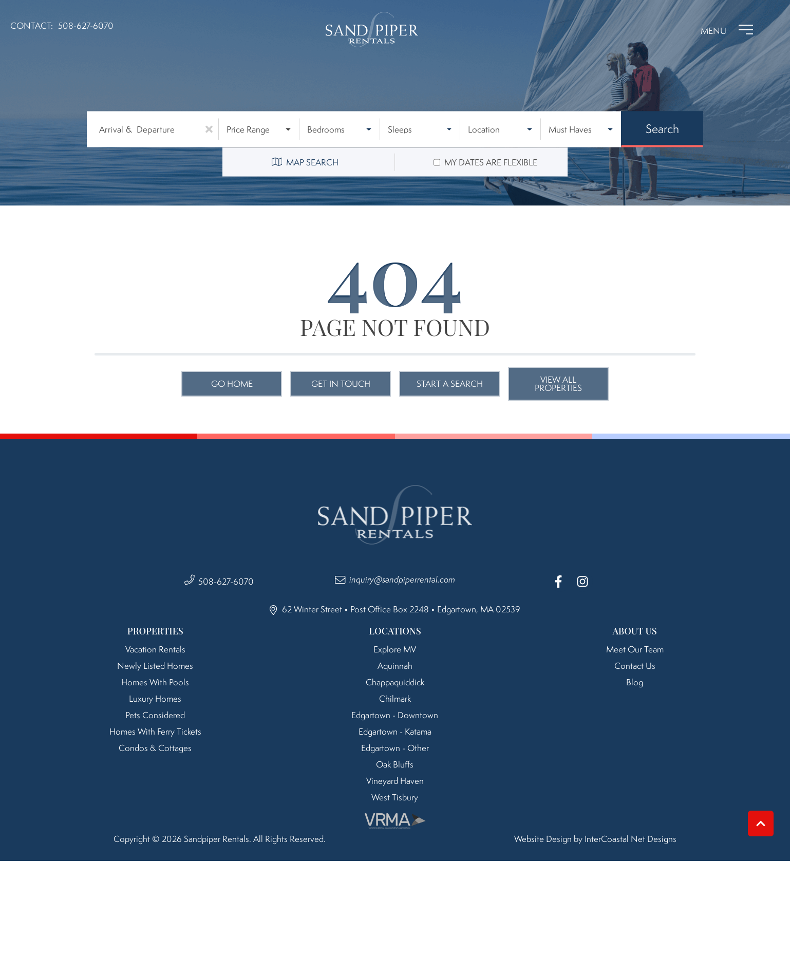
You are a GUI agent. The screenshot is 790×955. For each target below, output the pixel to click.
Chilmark (395, 698)
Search (662, 128)
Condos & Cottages (155, 748)
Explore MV (394, 649)
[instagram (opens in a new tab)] (582, 581)
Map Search (305, 162)
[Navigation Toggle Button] (726, 29)
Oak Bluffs (394, 764)
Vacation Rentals (155, 649)
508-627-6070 (226, 581)
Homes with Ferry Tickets (155, 731)
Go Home (232, 383)
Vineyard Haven (395, 781)
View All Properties (558, 384)
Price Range (248, 129)
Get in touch (340, 383)
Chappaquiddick (395, 682)
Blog (634, 682)
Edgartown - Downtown (394, 715)
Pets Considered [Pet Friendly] (155, 715)
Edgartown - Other (395, 748)
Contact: (31, 25)
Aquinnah (395, 665)
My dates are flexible (490, 162)
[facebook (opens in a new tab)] (560, 581)
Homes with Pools (155, 682)
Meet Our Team (635, 649)
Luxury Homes (155, 698)
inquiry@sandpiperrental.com (402, 579)
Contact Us (634, 665)
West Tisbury (394, 797)
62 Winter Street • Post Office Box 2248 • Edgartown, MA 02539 (395, 609)
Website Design (543, 839)
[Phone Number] (86, 30)
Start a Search (450, 383)
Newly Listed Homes (155, 665)
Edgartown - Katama (395, 731)
